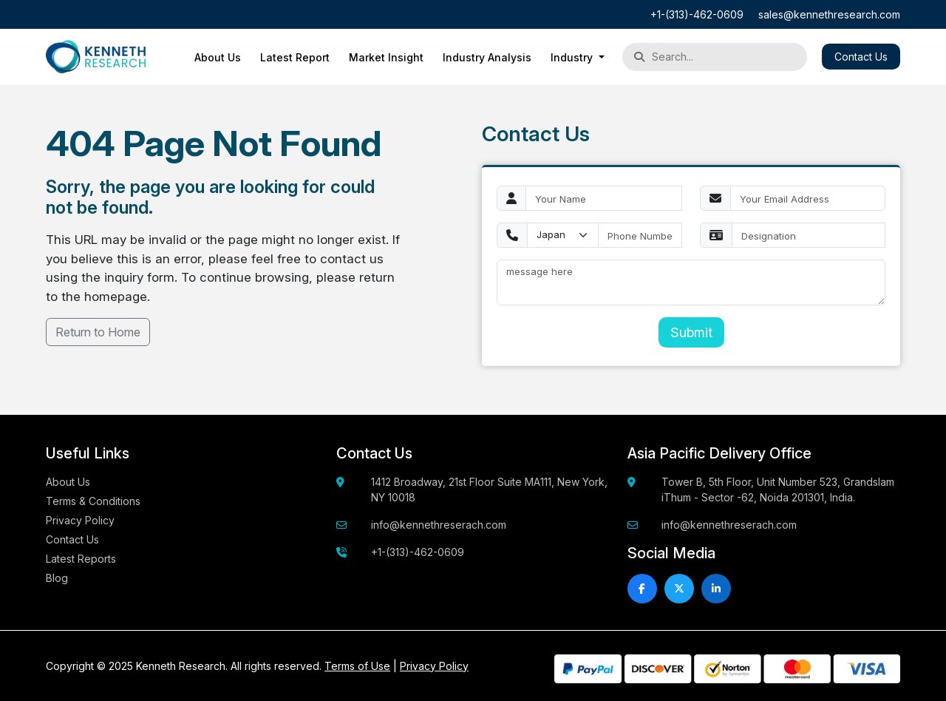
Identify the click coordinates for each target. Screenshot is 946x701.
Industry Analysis (487, 57)
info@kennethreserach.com (438, 524)
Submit (691, 332)
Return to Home (97, 332)
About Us (217, 57)
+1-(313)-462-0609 (696, 14)
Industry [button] (573, 57)
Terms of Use (357, 666)
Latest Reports (81, 558)
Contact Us (861, 56)
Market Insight (386, 57)
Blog (57, 578)
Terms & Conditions (93, 501)
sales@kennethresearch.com (829, 14)
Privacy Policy (80, 520)
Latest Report (295, 57)
